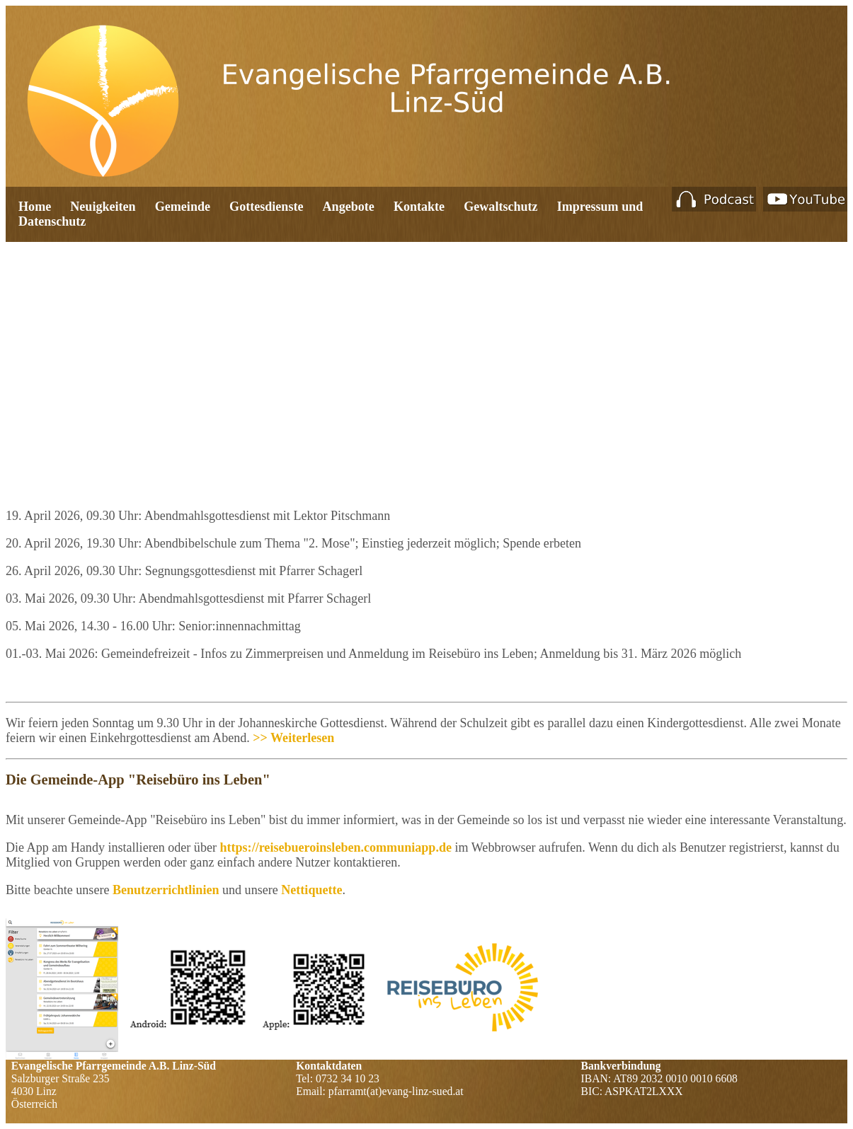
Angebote (348, 206)
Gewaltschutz (500, 206)
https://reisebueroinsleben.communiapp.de (335, 847)
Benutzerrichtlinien (167, 890)
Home (34, 206)
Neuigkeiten (102, 206)
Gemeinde (182, 206)
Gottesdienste (266, 206)
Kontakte (419, 206)
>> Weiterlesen (293, 738)
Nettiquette (311, 890)
